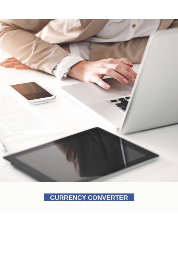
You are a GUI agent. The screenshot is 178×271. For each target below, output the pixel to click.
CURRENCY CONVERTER (89, 197)
